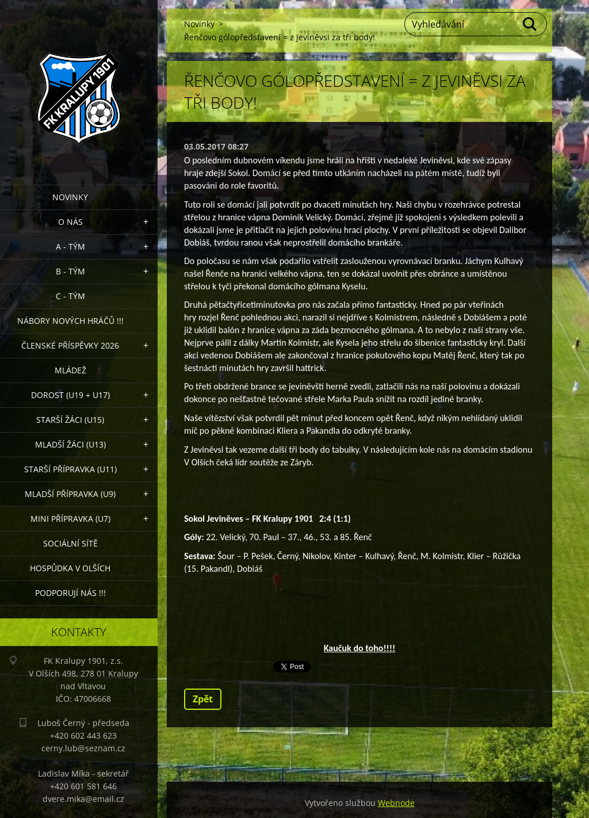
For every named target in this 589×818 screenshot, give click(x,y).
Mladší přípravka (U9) (70, 493)
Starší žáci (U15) (70, 419)
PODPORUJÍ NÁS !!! (70, 592)
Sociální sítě (70, 543)
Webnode (396, 802)
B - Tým (70, 271)
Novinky (70, 197)
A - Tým (70, 246)
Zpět (203, 699)
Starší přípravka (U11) (70, 469)
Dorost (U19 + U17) (70, 394)
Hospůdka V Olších (70, 568)
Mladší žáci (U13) (70, 444)
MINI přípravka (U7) (70, 518)
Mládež (70, 370)
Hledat (530, 24)
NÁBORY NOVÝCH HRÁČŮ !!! (70, 320)
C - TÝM (70, 295)
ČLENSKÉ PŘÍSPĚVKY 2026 (70, 345)
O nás (70, 221)
